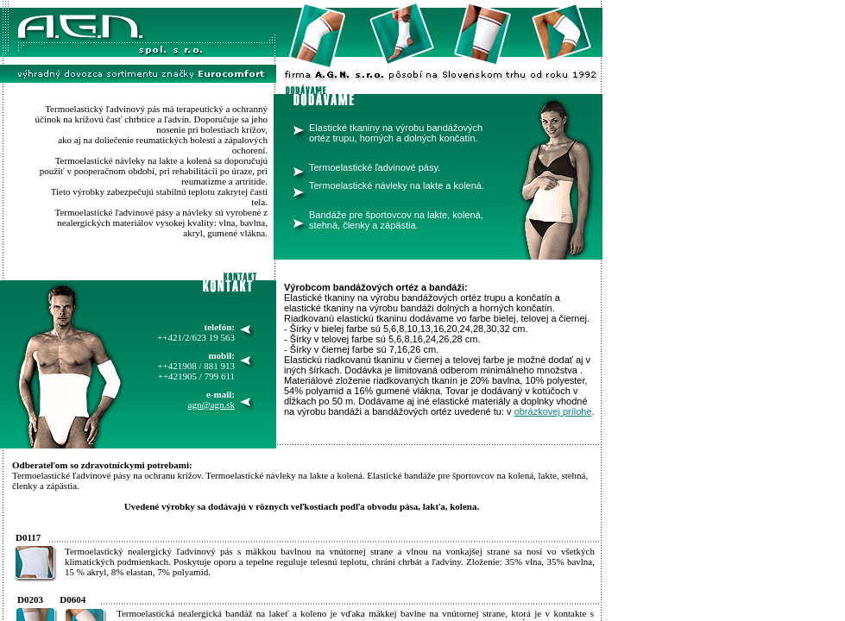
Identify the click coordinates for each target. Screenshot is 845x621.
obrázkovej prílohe (553, 411)
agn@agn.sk (211, 404)
